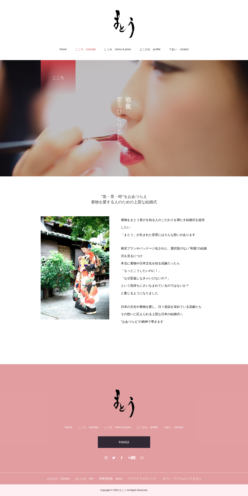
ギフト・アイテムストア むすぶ (182, 478)
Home (63, 49)
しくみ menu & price (117, 49)
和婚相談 (124, 442)
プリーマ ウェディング (142, 478)
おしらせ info (84, 478)
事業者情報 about (110, 478)
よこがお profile (150, 49)
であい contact (179, 49)
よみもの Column (58, 478)
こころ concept (85, 49)
